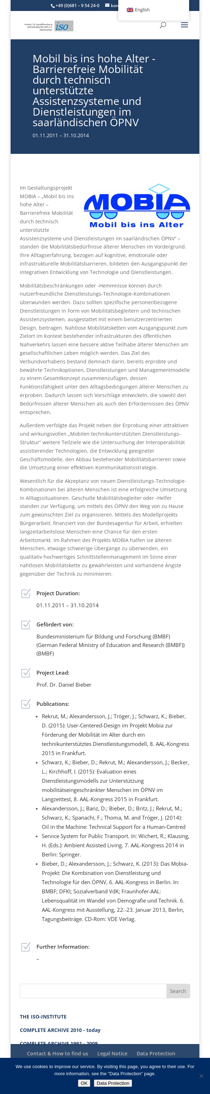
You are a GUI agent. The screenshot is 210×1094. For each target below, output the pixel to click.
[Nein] (201, 1075)
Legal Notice (112, 1053)
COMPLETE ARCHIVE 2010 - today (60, 1030)
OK (84, 1083)
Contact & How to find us (57, 1053)
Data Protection (156, 1053)
